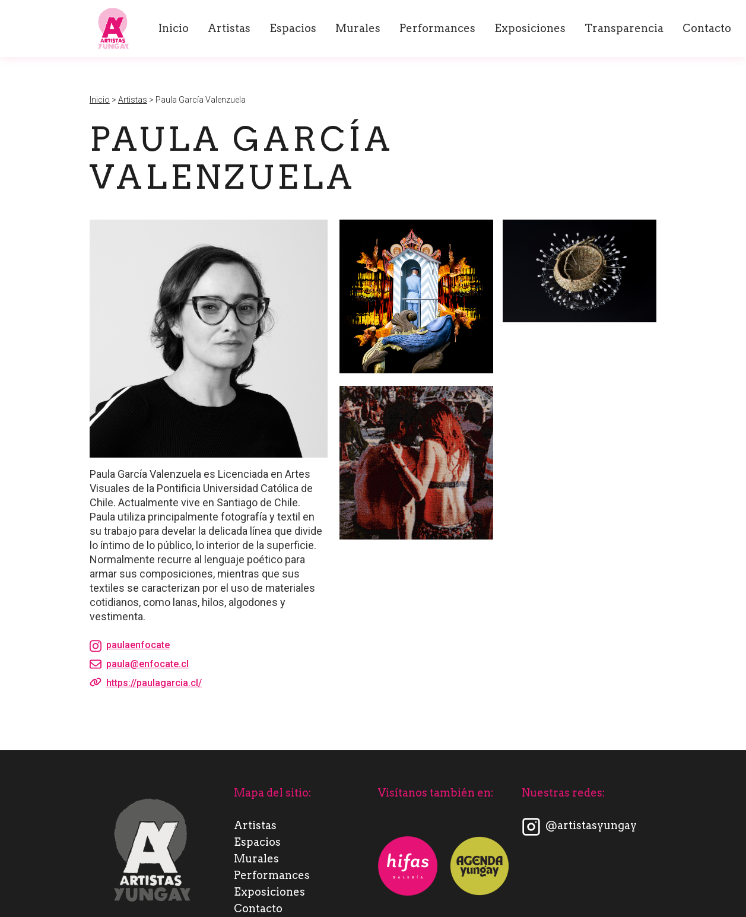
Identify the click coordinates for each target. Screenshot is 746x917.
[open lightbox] (416, 296)
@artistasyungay (591, 825)
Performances (437, 28)
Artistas (229, 28)
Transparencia (624, 28)
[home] (113, 28)
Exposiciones (530, 28)
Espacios (292, 28)
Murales (357, 28)
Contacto (706, 28)
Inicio (173, 28)
